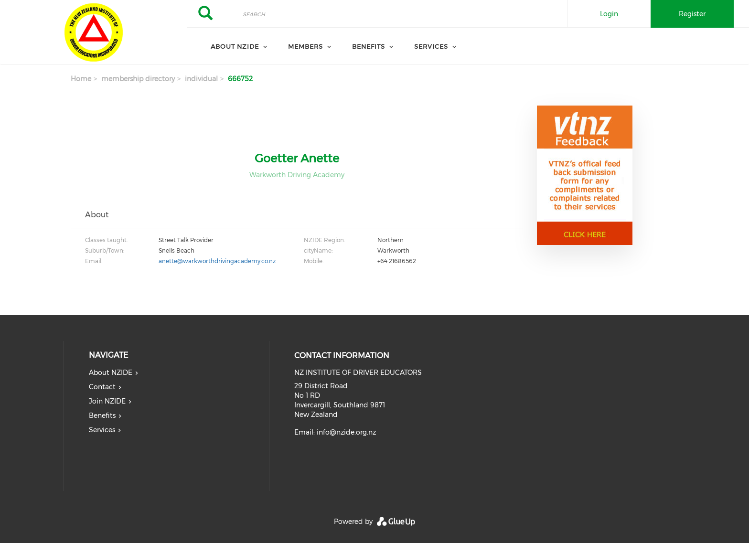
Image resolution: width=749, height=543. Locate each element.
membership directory (138, 79)
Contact (102, 387)
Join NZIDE (107, 401)
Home (81, 79)
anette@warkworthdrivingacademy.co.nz (217, 261)
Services (431, 46)
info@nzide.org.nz (346, 432)
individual (201, 79)
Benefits (368, 46)
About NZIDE (235, 46)
